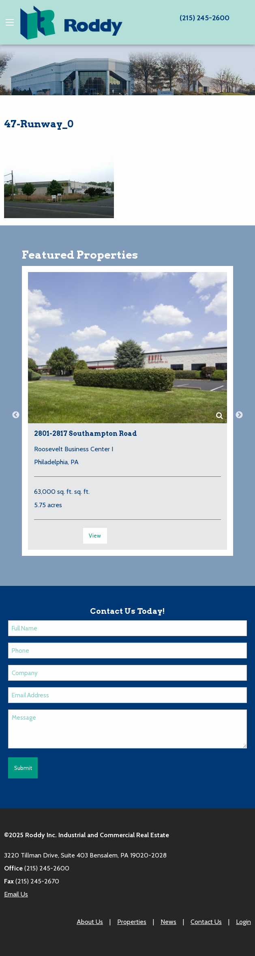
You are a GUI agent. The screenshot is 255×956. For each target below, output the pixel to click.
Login (243, 922)
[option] (127, 415)
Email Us (16, 894)
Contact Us (206, 922)
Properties (131, 922)
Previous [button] (16, 415)
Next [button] (239, 415)
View (95, 535)
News (168, 922)
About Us (90, 922)
